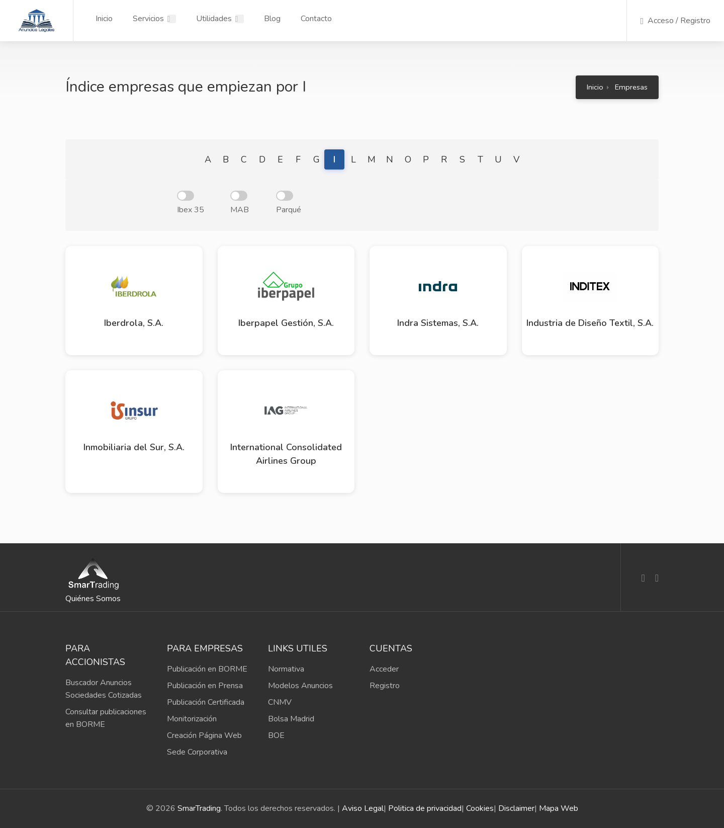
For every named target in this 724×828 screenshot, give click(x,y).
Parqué (288, 203)
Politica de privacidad (425, 808)
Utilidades (214, 18)
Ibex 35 (190, 203)
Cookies (480, 808)
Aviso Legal (363, 808)
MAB (239, 203)
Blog (272, 18)
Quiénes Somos (93, 598)
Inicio (104, 18)
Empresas (631, 87)
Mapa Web (558, 808)
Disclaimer (516, 808)
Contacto (316, 18)
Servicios (148, 18)
